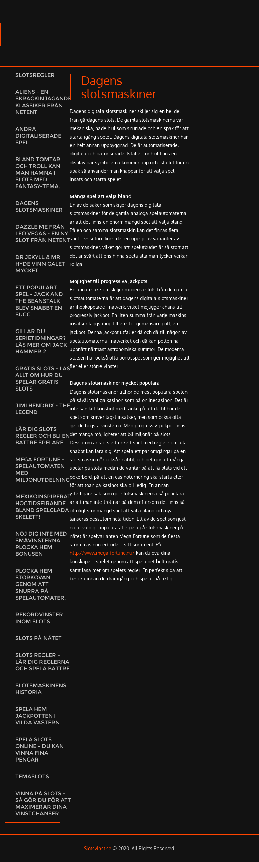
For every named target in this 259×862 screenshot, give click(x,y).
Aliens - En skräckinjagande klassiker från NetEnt (43, 102)
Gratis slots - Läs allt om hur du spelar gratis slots (42, 378)
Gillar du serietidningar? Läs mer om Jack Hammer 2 (41, 341)
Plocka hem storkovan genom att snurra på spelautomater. (40, 584)
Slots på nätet (38, 638)
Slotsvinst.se (97, 848)
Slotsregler (35, 75)
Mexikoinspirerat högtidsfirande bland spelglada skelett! (43, 506)
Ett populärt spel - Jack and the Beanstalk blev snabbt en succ (39, 301)
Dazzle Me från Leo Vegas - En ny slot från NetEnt (42, 233)
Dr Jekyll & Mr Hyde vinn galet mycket (40, 264)
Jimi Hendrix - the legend (42, 408)
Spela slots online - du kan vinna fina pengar (39, 749)
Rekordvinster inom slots (39, 618)
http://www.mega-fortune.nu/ (102, 553)
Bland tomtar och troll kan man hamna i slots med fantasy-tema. (37, 173)
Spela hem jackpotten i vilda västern (37, 716)
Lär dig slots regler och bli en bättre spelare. (42, 436)
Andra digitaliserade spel (38, 136)
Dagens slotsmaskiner (39, 206)
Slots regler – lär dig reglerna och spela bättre (42, 662)
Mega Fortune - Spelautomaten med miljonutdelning (42, 469)
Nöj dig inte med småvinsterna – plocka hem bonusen (41, 543)
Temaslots (32, 776)
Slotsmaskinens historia (40, 688)
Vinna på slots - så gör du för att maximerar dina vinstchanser (43, 803)
